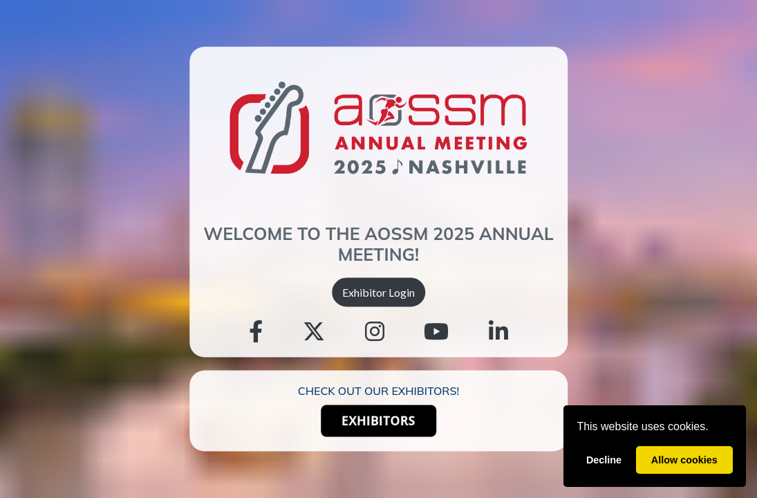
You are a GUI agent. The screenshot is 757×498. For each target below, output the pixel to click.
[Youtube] (436, 332)
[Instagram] (374, 332)
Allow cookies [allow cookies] (684, 459)
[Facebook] (256, 332)
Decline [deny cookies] (604, 459)
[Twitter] (314, 332)
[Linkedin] (498, 332)
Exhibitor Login (378, 291)
